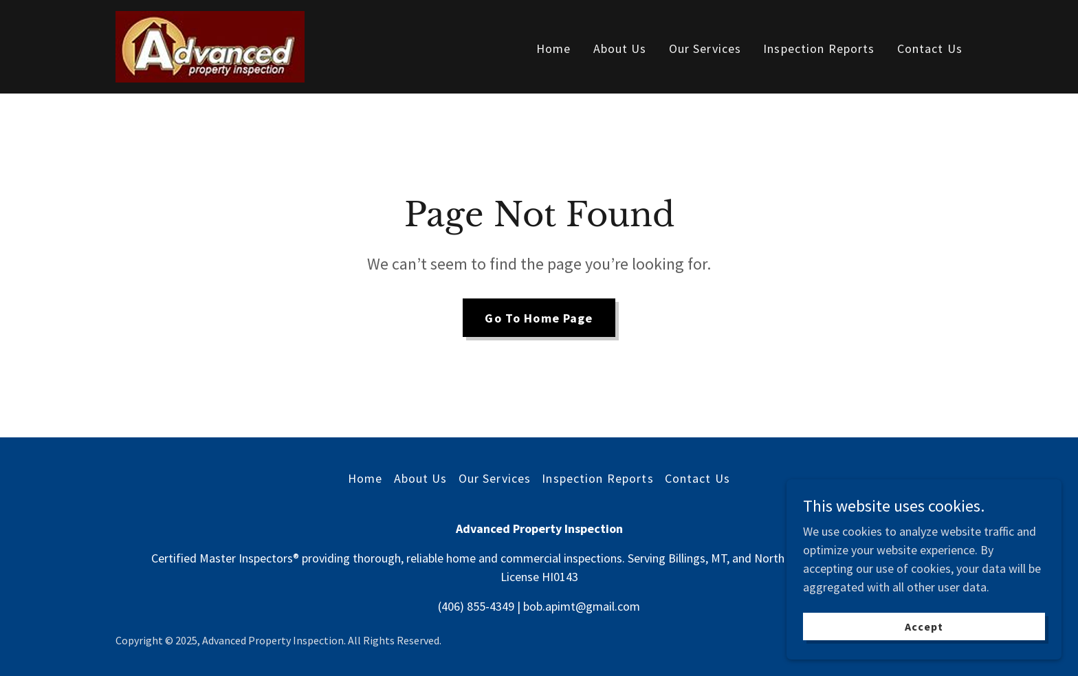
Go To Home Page (539, 318)
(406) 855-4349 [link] (476, 606)
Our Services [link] (705, 48)
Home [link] (553, 48)
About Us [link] (620, 48)
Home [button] (365, 478)
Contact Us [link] (929, 48)
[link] (210, 45)
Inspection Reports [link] (818, 48)
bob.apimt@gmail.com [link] (581, 606)
